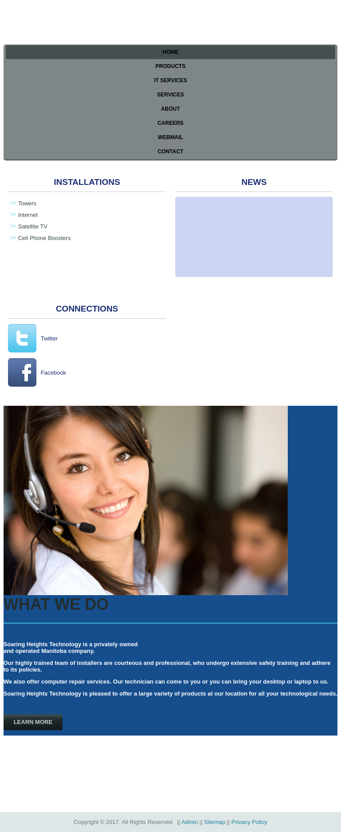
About (170, 109)
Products (170, 66)
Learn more (33, 722)
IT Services (170, 80)
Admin (190, 822)
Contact (170, 151)
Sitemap (214, 822)
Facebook (53, 372)
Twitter (49, 338)
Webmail (170, 137)
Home (170, 52)
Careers (171, 123)
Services (170, 95)
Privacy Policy (249, 822)
